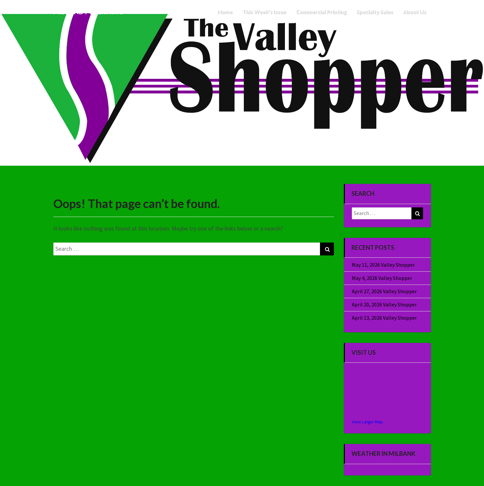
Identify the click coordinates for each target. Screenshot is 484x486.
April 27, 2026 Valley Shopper (384, 291)
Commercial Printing (321, 11)
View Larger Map (367, 422)
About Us (414, 11)
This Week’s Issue (264, 11)
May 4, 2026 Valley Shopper (382, 278)
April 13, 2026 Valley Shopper (384, 317)
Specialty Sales (374, 11)
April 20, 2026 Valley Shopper (384, 304)
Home (224, 11)
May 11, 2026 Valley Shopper (383, 264)
